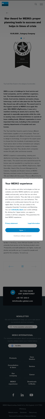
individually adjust (17, 210)
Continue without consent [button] (22, 236)
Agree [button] (21, 230)
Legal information (34, 223)
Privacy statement (11, 223)
